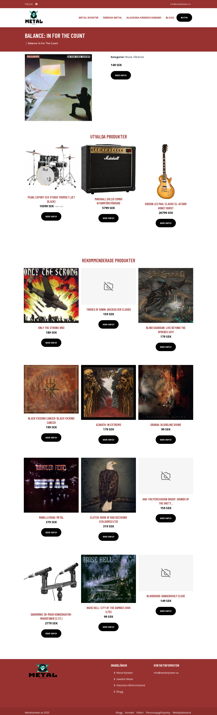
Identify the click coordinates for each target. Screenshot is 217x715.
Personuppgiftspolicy (158, 709)
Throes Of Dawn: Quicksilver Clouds (108, 306)
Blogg (170, 16)
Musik (128, 53)
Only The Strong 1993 (51, 324)
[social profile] (36, 4)
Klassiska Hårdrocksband (144, 16)
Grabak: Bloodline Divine (165, 421)
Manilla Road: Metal (51, 514)
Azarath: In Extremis (108, 421)
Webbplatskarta (182, 709)
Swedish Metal (112, 16)
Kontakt (129, 709)
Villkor (140, 709)
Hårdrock (138, 53)
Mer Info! (121, 72)
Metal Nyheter (88, 16)
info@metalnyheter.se (179, 4)
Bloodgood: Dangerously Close (166, 593)
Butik (184, 15)
